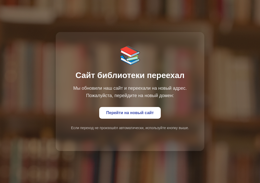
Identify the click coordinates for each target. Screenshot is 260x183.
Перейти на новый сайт (130, 113)
